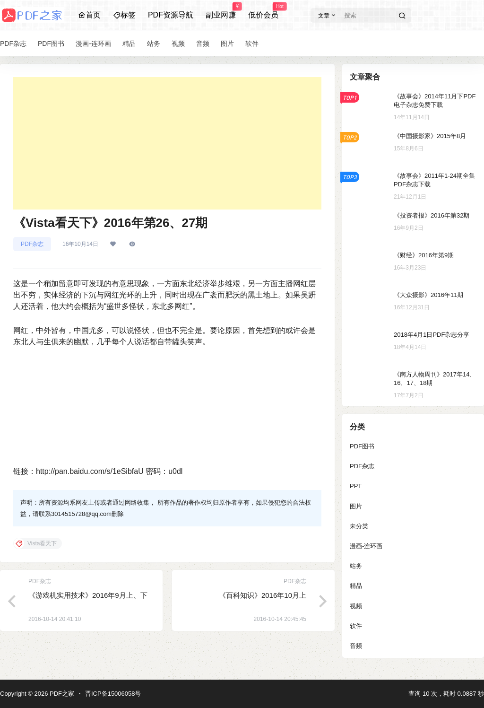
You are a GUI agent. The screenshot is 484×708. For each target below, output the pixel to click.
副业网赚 (221, 10)
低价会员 (263, 10)
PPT (356, 485)
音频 (356, 645)
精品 (356, 585)
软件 (356, 625)
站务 (356, 565)
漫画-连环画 (366, 546)
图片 (356, 506)
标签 (124, 15)
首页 (89, 15)
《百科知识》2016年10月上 (262, 595)
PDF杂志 (32, 244)
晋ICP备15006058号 (113, 693)
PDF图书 (362, 446)
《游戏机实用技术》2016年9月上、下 (87, 595)
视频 (356, 606)
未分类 (359, 526)
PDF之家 (61, 693)
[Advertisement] (167, 143)
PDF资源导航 (170, 15)
